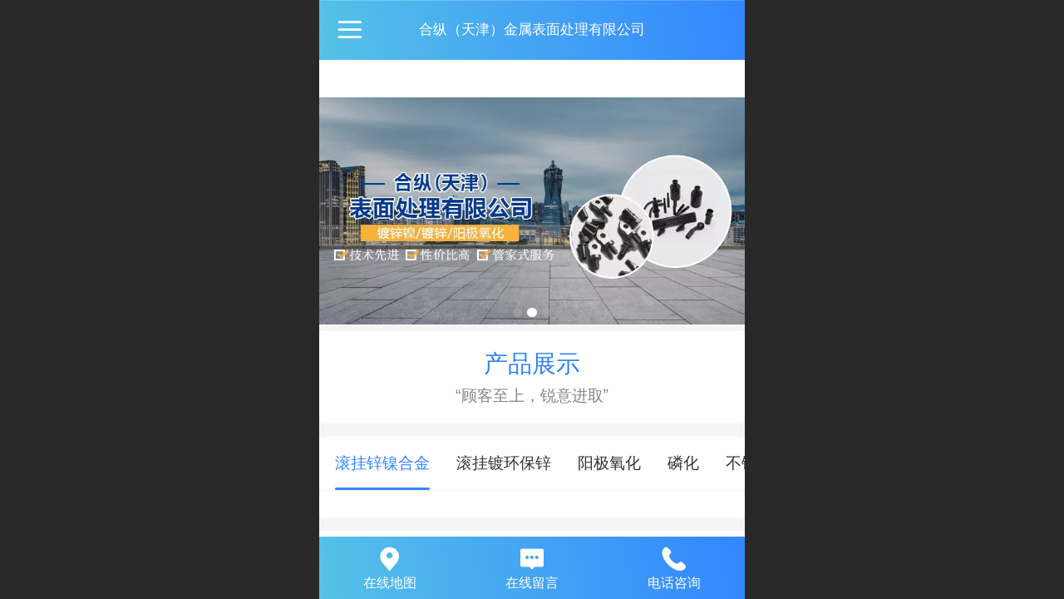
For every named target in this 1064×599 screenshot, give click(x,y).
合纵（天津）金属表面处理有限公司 (532, 29)
